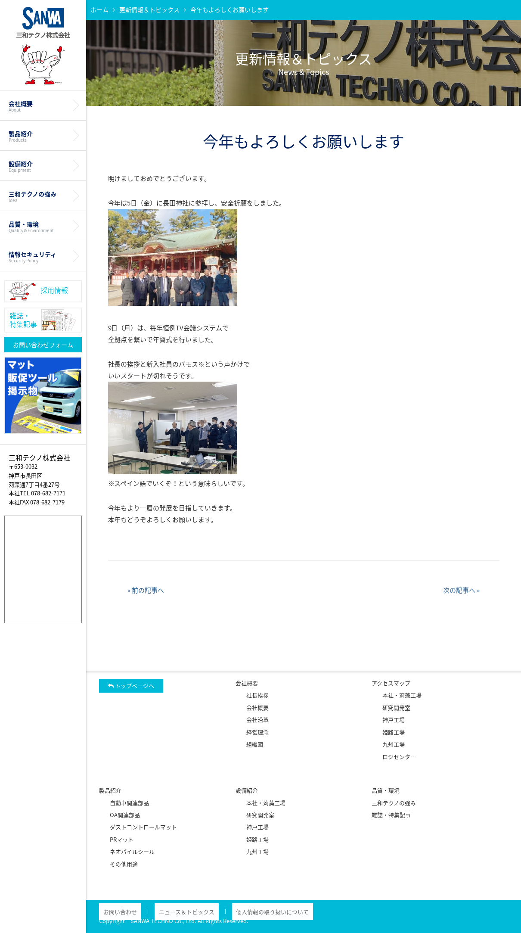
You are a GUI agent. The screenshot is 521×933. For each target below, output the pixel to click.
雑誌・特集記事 (391, 815)
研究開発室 (396, 707)
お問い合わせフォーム (43, 342)
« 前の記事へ (145, 590)
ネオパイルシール (132, 851)
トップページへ (131, 685)
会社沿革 (257, 719)
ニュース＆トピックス (174, 912)
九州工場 (393, 744)
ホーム (99, 9)
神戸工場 (393, 719)
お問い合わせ (116, 912)
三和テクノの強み (43, 194)
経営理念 (257, 732)
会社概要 (43, 103)
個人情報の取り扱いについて (251, 912)
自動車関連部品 (129, 803)
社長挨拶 (257, 695)
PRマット (121, 839)
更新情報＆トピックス (149, 9)
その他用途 (124, 864)
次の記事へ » (461, 590)
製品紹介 (43, 133)
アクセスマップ (391, 683)
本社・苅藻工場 (402, 695)
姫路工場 (393, 732)
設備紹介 (43, 164)
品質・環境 (43, 224)
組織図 (254, 744)
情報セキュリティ (43, 254)
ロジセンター (399, 757)
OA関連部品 (125, 815)
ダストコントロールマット (143, 827)
